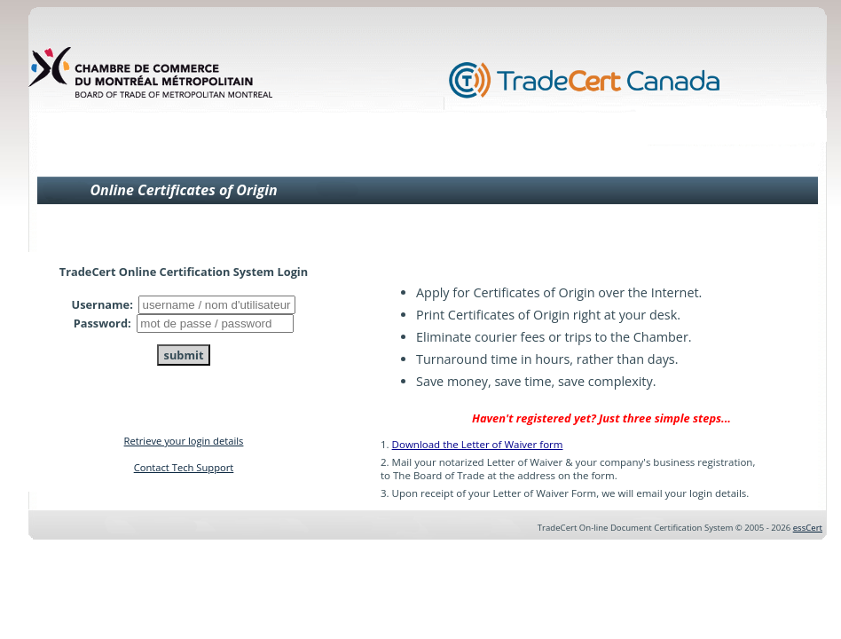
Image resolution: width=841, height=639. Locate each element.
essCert (807, 527)
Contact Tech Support (184, 467)
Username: (104, 304)
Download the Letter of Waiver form (477, 444)
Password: (104, 323)
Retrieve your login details (184, 440)
